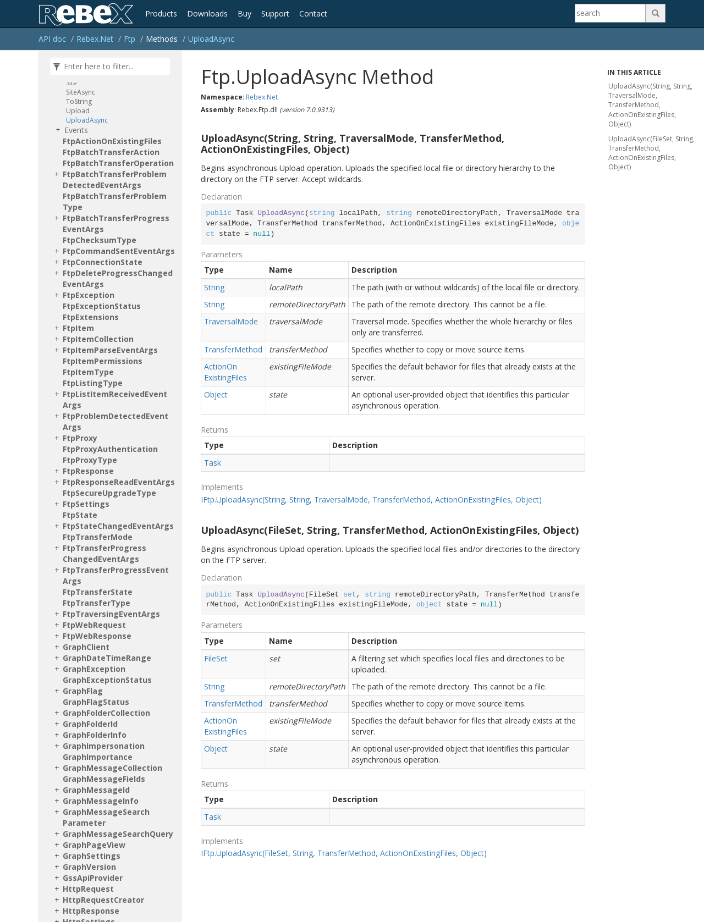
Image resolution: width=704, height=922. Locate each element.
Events (76, 130)
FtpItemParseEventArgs (110, 350)
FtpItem (78, 328)
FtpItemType (88, 372)
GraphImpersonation (104, 746)
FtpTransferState (98, 592)
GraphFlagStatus (96, 702)
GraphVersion (89, 867)
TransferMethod (233, 349)
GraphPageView (94, 845)
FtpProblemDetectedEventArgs (115, 421)
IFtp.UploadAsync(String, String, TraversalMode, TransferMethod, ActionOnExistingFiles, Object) (371, 499)
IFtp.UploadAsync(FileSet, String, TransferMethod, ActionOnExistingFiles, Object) (344, 853)
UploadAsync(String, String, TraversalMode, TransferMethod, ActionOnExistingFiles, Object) (650, 105)
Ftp (129, 39)
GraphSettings (91, 856)
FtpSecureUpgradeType (109, 493)
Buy (244, 13)
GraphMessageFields (104, 779)
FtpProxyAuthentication (110, 449)
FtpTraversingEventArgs (111, 614)
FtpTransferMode (98, 537)
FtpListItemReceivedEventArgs (115, 399)
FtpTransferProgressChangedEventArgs (104, 553)
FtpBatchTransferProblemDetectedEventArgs (115, 179)
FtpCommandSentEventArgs (119, 251)
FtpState (80, 515)
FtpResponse (88, 471)
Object (216, 394)
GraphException (94, 669)
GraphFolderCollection (106, 713)
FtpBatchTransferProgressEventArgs (116, 223)
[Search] (610, 13)
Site (71, 82)
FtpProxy (80, 438)
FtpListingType (93, 383)
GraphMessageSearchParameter (106, 817)
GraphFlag (83, 691)
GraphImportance (98, 757)
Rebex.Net (94, 39)
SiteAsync (80, 92)
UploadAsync (211, 39)
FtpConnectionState (102, 262)
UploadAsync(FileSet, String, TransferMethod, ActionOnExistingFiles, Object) (651, 153)
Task (212, 462)
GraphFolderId (90, 724)
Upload (78, 110)
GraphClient (86, 647)
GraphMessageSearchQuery (118, 834)
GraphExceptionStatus (107, 680)
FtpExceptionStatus (102, 306)
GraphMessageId (96, 790)
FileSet (216, 658)
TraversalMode (231, 321)
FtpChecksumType (99, 240)
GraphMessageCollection (112, 768)
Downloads (207, 13)
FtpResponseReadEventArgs (119, 482)
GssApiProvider (93, 878)
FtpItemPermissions (102, 361)
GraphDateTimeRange (107, 658)
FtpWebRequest (94, 625)
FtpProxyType (90, 460)
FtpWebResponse (97, 636)
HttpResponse (91, 911)
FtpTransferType (96, 603)
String (214, 287)
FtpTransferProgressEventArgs (116, 575)
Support (275, 13)
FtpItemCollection (98, 339)
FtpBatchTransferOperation (118, 163)
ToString (79, 101)
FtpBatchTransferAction (111, 152)
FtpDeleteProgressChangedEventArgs (118, 278)
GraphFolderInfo (95, 735)
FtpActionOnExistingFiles (112, 141)
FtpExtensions (91, 317)
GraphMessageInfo (101, 801)
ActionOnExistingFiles (225, 372)
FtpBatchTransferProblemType (115, 201)
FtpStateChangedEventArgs (118, 526)
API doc (52, 39)
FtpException (88, 295)
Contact (313, 13)
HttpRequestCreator (103, 900)
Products (161, 13)
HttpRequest (88, 889)
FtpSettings (86, 504)
